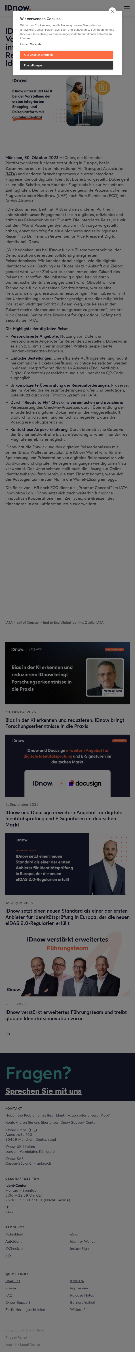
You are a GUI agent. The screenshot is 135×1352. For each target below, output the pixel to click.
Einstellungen (33, 65)
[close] (112, 11)
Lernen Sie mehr (31, 44)
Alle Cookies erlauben (38, 55)
